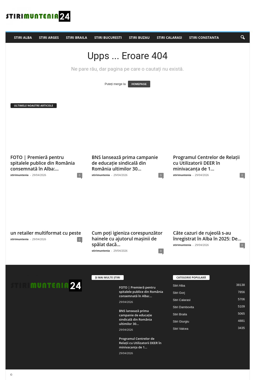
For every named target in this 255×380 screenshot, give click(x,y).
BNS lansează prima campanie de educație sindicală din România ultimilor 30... (125, 163)
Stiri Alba (23, 37)
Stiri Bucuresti (108, 37)
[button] (242, 37)
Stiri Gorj (179, 293)
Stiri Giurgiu (181, 321)
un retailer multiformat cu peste (46, 233)
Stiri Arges (49, 37)
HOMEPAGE (139, 84)
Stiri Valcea (180, 328)
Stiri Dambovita (183, 307)
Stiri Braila (76, 37)
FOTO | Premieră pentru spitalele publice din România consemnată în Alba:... (43, 163)
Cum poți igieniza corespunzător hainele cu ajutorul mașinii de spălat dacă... (127, 239)
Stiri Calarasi (169, 37)
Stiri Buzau (139, 37)
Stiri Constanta (204, 37)
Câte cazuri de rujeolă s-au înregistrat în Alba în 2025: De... (207, 236)
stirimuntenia (20, 175)
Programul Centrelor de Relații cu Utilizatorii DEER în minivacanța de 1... (206, 163)
